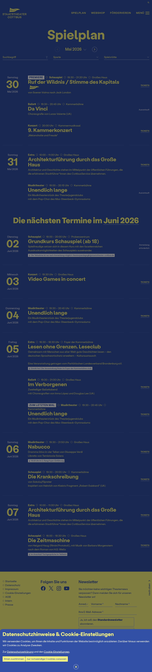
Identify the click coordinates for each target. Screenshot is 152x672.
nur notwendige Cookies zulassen (46, 659)
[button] (76, 336)
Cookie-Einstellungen (56, 651)
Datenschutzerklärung (20, 651)
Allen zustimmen (14, 659)
